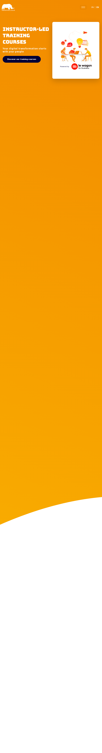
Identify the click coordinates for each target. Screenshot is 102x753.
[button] (22, 59)
